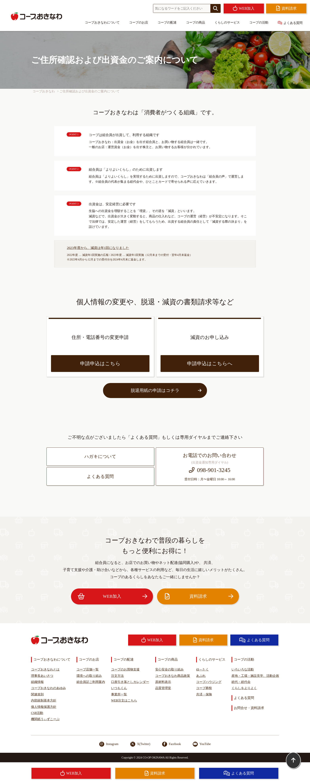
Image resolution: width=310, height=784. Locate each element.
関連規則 (37, 694)
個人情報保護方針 (43, 706)
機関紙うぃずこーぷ (45, 719)
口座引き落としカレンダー (130, 682)
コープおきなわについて (102, 22)
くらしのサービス (227, 22)
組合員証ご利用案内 (91, 682)
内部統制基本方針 (43, 700)
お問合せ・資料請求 (249, 708)
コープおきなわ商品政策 (172, 675)
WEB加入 (112, 596)
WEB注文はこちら (124, 700)
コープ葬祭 (204, 688)
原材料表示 (163, 682)
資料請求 (198, 596)
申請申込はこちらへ (209, 363)
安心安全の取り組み (169, 669)
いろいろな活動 (243, 669)
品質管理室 (163, 688)
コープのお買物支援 (125, 669)
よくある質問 (290, 23)
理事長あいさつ (42, 675)
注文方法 (117, 675)
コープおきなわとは (45, 669)
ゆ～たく (202, 669)
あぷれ (201, 675)
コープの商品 (195, 22)
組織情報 (37, 682)
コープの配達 (167, 22)
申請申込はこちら (100, 363)
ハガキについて (100, 456)
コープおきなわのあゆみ (48, 688)
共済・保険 (204, 694)
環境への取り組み (89, 675)
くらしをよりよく (244, 688)
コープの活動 (258, 22)
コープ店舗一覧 (88, 669)
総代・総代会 (241, 682)
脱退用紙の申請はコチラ (166, 390)
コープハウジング (208, 682)
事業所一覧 (119, 694)
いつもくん (119, 688)
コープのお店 (138, 22)
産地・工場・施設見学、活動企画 (255, 675)
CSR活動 (37, 713)
